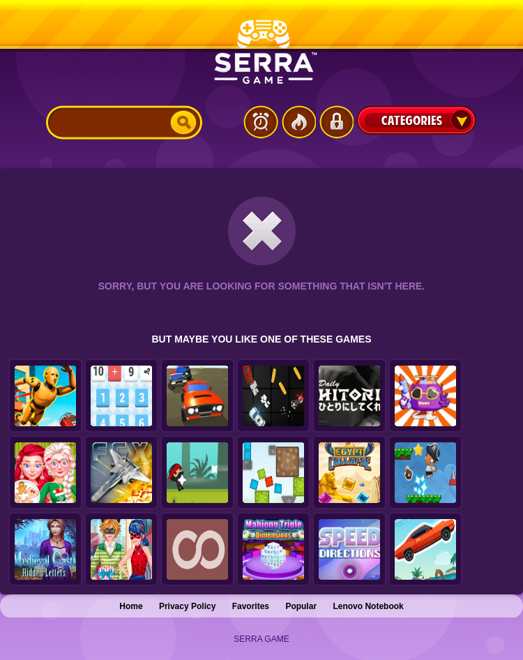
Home (130, 606)
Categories (416, 120)
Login (336, 122)
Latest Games (260, 122)
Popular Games (298, 122)
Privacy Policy (187, 606)
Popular (301, 606)
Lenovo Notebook (368, 606)
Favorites (250, 606)
